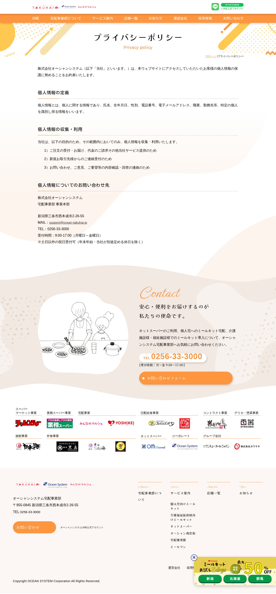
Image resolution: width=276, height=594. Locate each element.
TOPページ (209, 56)
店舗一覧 (131, 19)
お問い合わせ (233, 19)
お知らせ (155, 19)
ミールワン (178, 547)
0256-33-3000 (31, 513)
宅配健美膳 (178, 540)
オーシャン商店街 (182, 534)
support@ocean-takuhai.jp (69, 222)
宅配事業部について (65, 19)
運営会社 (180, 19)
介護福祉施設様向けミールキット (182, 518)
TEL (169, 357)
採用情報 (205, 19)
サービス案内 (181, 493)
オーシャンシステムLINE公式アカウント (82, 528)
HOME (35, 19)
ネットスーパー (181, 527)
